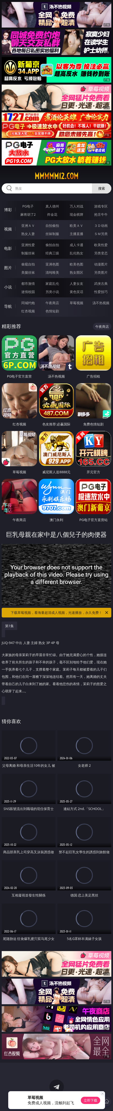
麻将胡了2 (28, 214)
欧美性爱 (101, 245)
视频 (8, 229)
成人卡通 (76, 245)
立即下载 (90, 1100)
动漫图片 (101, 264)
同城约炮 (28, 303)
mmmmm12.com (56, 176)
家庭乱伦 (52, 283)
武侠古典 (101, 283)
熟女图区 (76, 272)
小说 (8, 287)
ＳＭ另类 (101, 233)
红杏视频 (28, 311)
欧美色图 (76, 264)
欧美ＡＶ (76, 225)
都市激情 (28, 283)
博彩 (8, 209)
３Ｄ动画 (101, 225)
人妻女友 (76, 283)
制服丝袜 (28, 253)
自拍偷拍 (52, 225)
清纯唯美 (52, 272)
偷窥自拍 (28, 264)
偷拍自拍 (52, 245)
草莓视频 (76, 303)
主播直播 (76, 233)
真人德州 (52, 206)
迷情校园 (28, 291)
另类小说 (52, 291)
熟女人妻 (28, 233)
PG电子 (28, 206)
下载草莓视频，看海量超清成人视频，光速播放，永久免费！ (60, 613)
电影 (8, 248)
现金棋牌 (76, 214)
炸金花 (52, 214)
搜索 (101, 188)
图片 (8, 267)
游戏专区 (101, 206)
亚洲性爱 (28, 245)
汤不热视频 (100, 303)
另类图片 (101, 272)
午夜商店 (52, 303)
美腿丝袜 (28, 272)
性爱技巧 (101, 291)
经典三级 (52, 253)
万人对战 (76, 206)
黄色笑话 (76, 291)
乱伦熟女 (76, 253)
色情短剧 (52, 311)
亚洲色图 (52, 264)
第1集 (9, 626)
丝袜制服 (52, 233)
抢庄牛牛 (101, 214)
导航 (8, 306)
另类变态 (101, 253)
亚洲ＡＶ (28, 225)
